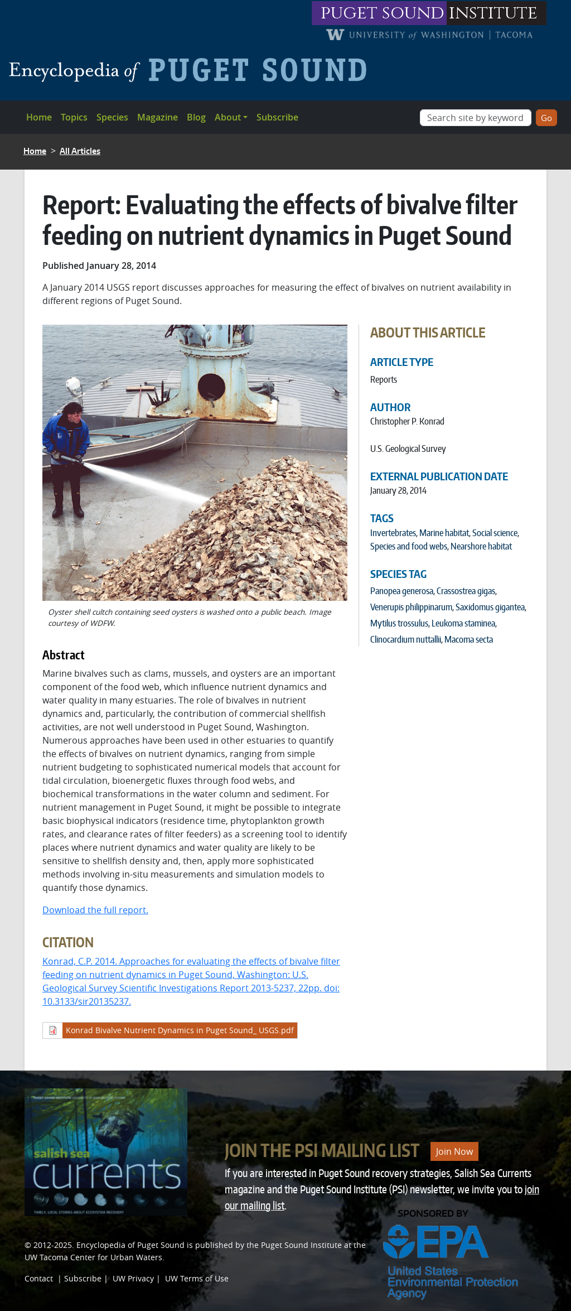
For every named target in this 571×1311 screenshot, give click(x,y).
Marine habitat (444, 532)
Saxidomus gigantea (490, 607)
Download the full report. (95, 910)
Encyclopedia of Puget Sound (130, 1245)
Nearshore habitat (481, 546)
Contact (39, 1278)
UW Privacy (133, 1278)
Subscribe (277, 117)
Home (39, 117)
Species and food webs (408, 546)
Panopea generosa (401, 590)
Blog (196, 117)
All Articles (80, 151)
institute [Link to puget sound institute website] (493, 13)
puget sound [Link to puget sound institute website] (382, 13)
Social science (494, 532)
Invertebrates (393, 532)
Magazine (157, 117)
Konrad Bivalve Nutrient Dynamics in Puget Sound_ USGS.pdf (180, 1030)
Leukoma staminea (463, 623)
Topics (74, 117)
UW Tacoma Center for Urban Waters (93, 1257)
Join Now (454, 1151)
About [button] (228, 117)
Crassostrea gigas (466, 590)
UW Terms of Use (197, 1278)
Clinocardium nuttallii (405, 639)
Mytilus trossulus (399, 623)
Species (112, 117)
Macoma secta (468, 639)
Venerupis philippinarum (411, 607)
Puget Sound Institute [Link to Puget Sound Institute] (301, 1245)
